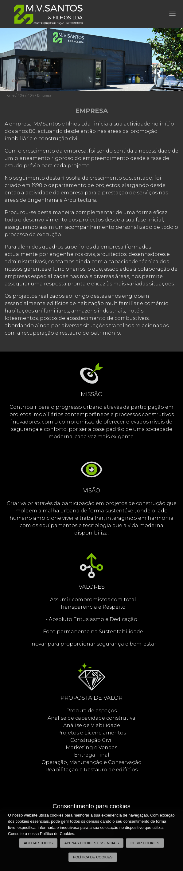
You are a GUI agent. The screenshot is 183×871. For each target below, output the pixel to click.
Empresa (44, 95)
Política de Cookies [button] (93, 857)
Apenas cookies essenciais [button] (91, 843)
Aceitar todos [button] (38, 843)
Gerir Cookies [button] (144, 843)
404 (21, 95)
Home (9, 95)
